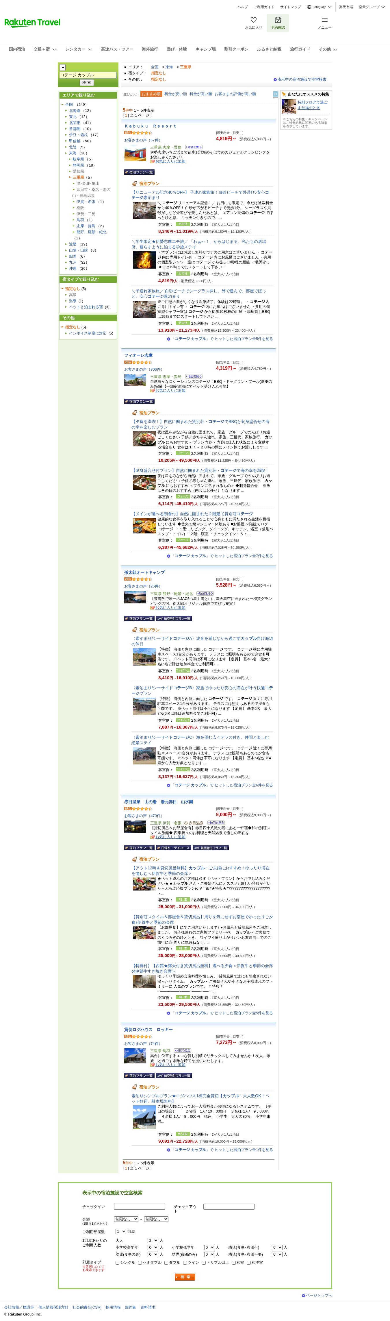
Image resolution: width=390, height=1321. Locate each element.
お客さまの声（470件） (144, 816)
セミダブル (152, 1262)
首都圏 (74, 129)
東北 (73, 116)
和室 (240, 1262)
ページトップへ (319, 1295)
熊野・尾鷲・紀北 (92, 232)
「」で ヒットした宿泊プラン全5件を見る (222, 339)
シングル (127, 1262)
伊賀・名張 (86, 201)
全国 (155, 67)
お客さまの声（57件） (143, 140)
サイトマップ (290, 7)
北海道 (74, 110)
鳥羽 (80, 220)
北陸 (73, 147)
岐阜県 (78, 159)
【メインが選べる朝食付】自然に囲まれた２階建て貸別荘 (192, 513)
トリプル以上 (218, 1262)
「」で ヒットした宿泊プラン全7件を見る (222, 556)
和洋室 (257, 1262)
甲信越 (74, 141)
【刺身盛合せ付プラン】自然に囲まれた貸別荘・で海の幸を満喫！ (200, 470)
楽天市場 (346, 7)
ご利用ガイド (264, 7)
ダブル (174, 1262)
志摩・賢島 (86, 226)
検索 (185, 1277)
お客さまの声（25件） (143, 586)
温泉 (73, 301)
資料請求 (147, 1307)
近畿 (73, 244)
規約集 (130, 1307)
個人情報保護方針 (53, 1307)
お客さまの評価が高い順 (235, 94)
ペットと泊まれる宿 (86, 307)
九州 (73, 262)
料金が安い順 (175, 94)
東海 (169, 67)
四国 (73, 256)
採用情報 (113, 1307)
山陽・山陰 (78, 250)
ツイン (193, 1262)
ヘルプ (242, 7)
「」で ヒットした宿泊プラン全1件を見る (222, 1150)
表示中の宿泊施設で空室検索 (302, 79)
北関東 (74, 123)
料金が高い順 (201, 94)
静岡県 (78, 165)
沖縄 (73, 268)
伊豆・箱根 (78, 135)
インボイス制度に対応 (88, 333)
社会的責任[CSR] (87, 1307)
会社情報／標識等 (19, 1307)
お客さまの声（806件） (144, 369)
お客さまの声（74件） (143, 1043)
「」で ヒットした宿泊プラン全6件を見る (222, 785)
